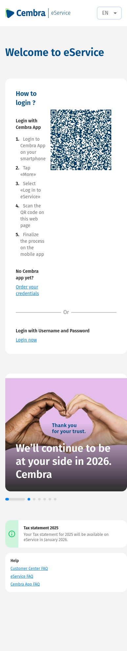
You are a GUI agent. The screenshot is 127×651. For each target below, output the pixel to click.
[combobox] (109, 13)
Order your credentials (27, 290)
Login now (26, 340)
